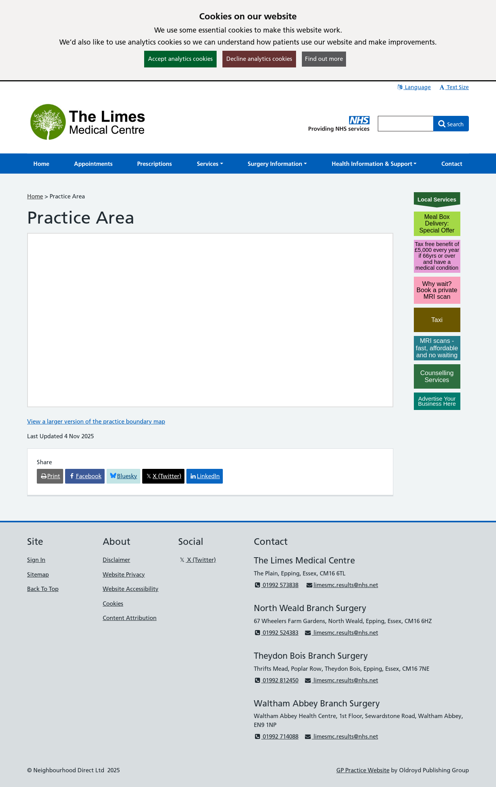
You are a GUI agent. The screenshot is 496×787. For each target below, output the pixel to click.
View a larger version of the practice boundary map (96, 421)
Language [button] (413, 87)
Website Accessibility (130, 588)
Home (35, 196)
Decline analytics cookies (259, 58)
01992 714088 (276, 736)
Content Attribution (130, 618)
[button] (210, 164)
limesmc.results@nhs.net (342, 585)
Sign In (36, 559)
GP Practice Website (362, 770)
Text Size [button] (453, 87)
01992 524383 (276, 632)
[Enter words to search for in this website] (406, 123)
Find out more (324, 58)
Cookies (113, 603)
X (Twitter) (197, 559)
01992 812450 (276, 680)
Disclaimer (116, 559)
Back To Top (43, 588)
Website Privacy (124, 574)
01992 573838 (276, 585)
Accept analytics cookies (180, 58)
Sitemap (38, 574)
